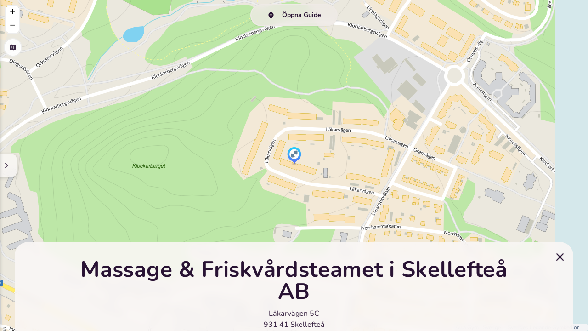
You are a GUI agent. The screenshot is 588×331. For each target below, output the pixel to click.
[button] (294, 156)
